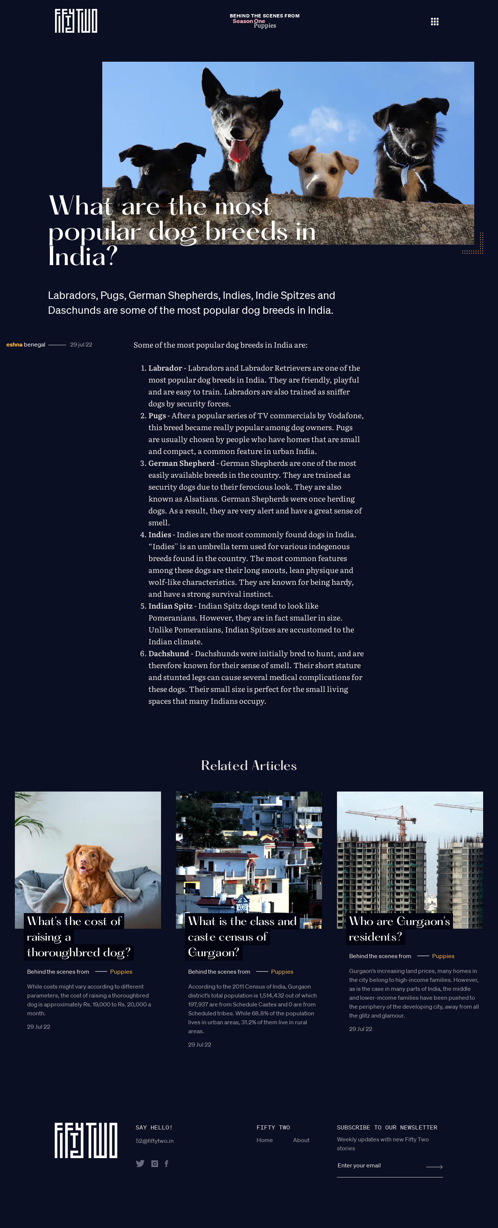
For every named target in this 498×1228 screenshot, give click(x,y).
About (301, 1140)
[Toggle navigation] (435, 21)
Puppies (121, 971)
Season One (249, 21)
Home (265, 1140)
